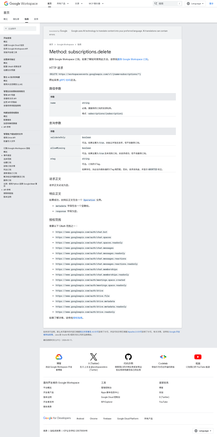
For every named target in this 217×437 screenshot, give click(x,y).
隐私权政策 (55, 431)
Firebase (107, 418)
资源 (77, 3)
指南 (79, 44)
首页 (6, 13)
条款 (45, 431)
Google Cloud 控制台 (110, 397)
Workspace (23, 4)
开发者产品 (48, 392)
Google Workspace (65, 44)
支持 (36, 19)
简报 (161, 392)
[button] (19, 127)
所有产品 (61, 3)
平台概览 (47, 388)
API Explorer (107, 402)
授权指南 (77, 317)
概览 (6, 19)
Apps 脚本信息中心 (110, 392)
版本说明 (47, 397)
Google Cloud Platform (127, 418)
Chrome (93, 418)
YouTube (163, 402)
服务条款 (47, 406)
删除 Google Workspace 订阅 (132, 59)
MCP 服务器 (94, 3)
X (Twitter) (164, 397)
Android (80, 418)
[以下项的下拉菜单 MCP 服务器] (103, 3)
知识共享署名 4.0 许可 (89, 332)
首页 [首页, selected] (49, 3)
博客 (161, 388)
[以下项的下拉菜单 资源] (82, 3)
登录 (211, 3)
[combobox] (167, 3)
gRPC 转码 (65, 80)
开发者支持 (48, 402)
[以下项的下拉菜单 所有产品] (68, 3)
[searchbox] (20, 28)
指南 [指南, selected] (27, 19)
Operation (89, 200)
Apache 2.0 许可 (135, 332)
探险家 (16, 19)
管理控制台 (106, 388)
